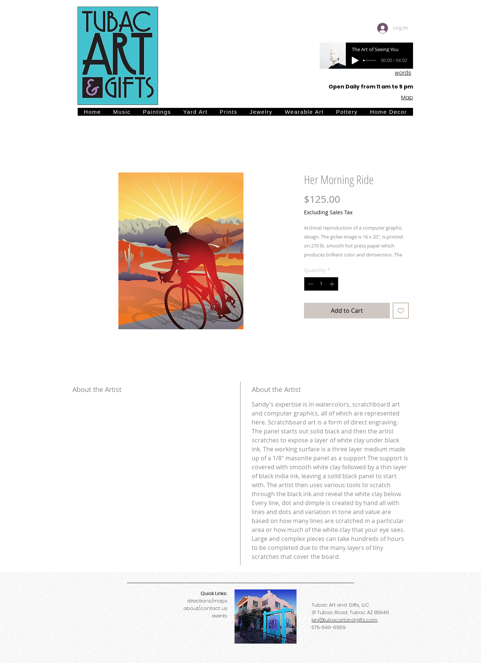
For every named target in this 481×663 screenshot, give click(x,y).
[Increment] (332, 283)
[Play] (355, 60)
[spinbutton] (321, 283)
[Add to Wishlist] (401, 310)
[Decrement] (309, 283)
